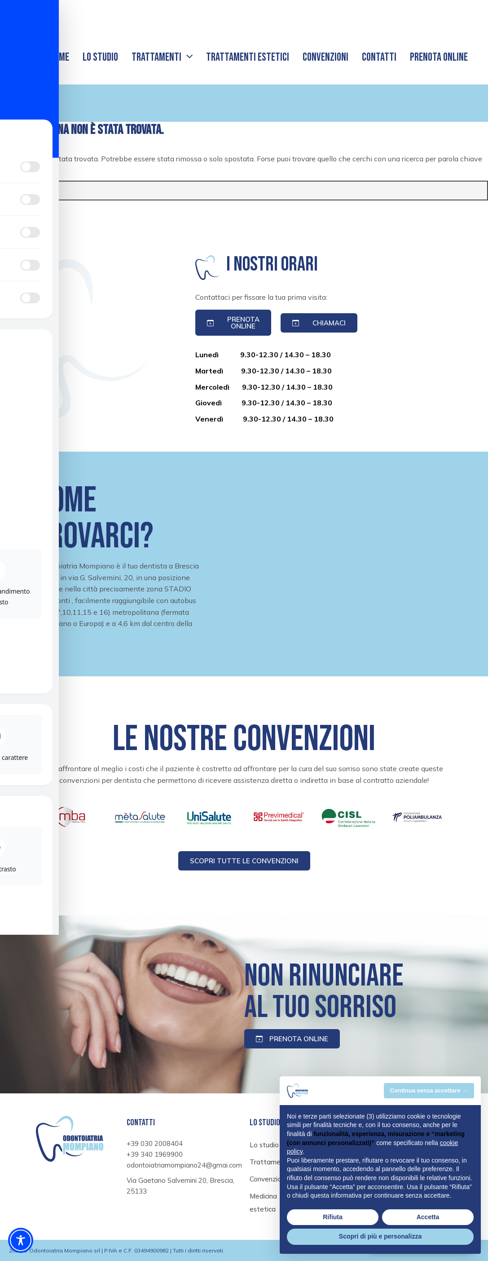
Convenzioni (325, 57)
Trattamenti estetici (247, 57)
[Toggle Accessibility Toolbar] (20, 1240)
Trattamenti (165, 57)
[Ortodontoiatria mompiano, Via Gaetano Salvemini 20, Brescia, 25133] (366, 564)
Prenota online (439, 57)
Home (59, 57)
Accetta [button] (428, 1217)
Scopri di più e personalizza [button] (380, 1236)
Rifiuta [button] (333, 1217)
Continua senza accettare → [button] (429, 1090)
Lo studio (100, 57)
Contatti (379, 57)
